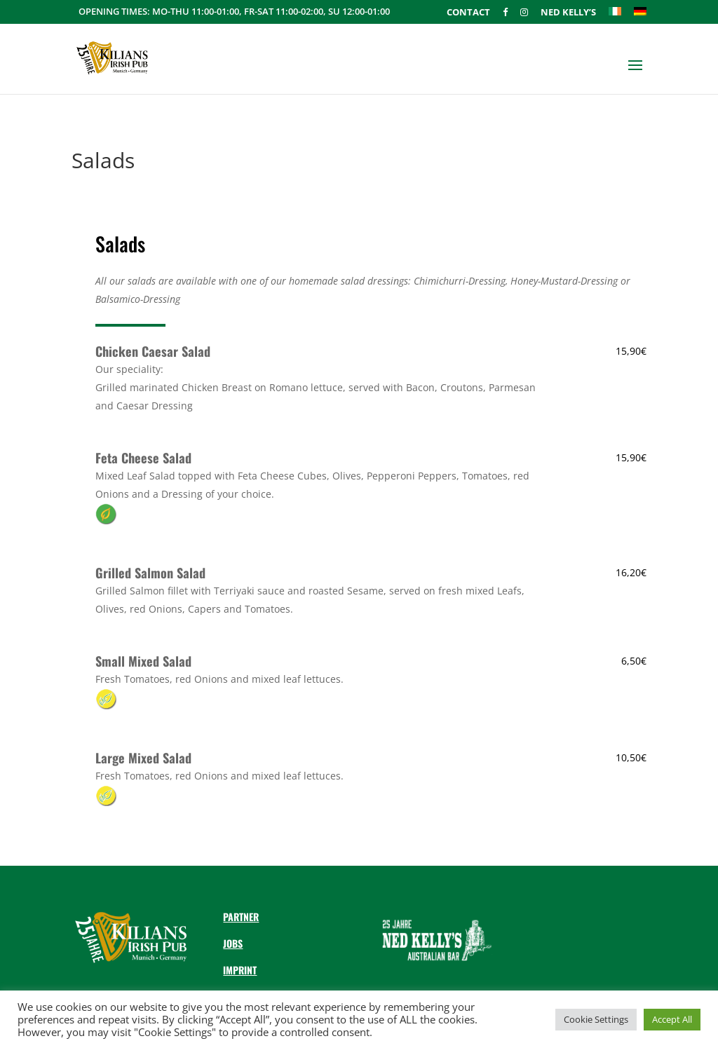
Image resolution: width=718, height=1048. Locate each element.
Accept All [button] (672, 1019)
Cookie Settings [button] (596, 1019)
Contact (468, 13)
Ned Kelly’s (568, 13)
